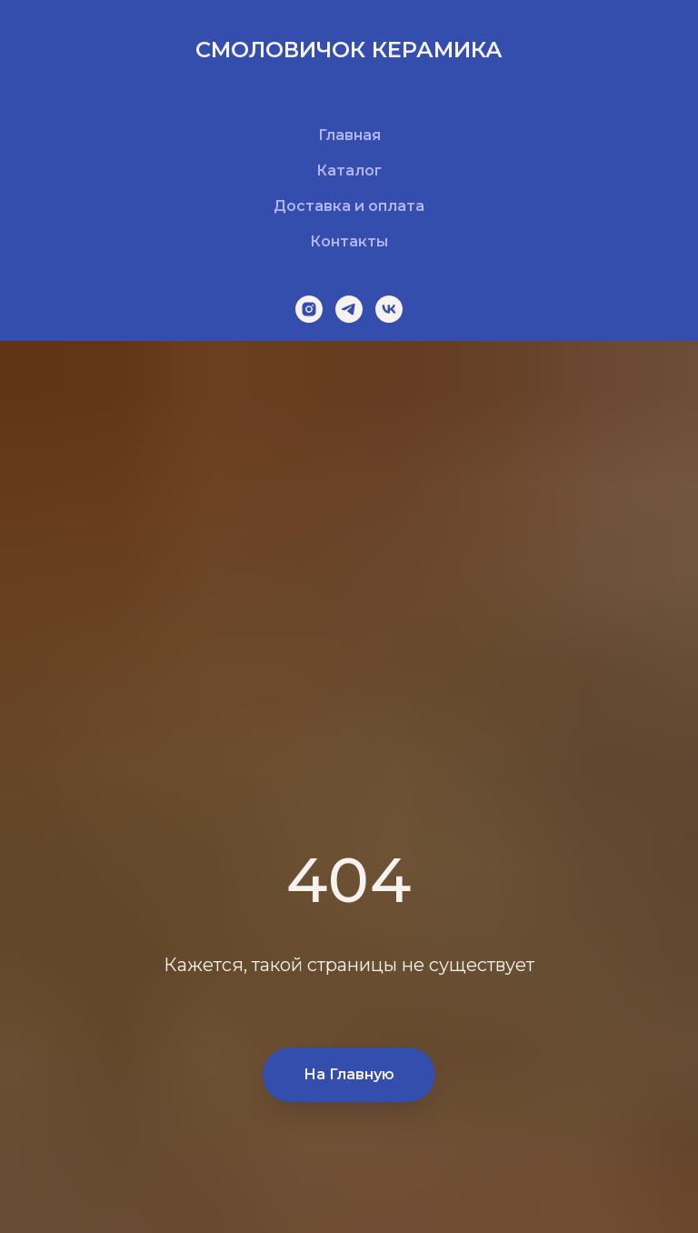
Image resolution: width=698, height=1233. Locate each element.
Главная (349, 135)
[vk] (389, 309)
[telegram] (349, 309)
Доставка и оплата (349, 206)
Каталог (349, 170)
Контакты (349, 241)
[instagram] (309, 309)
